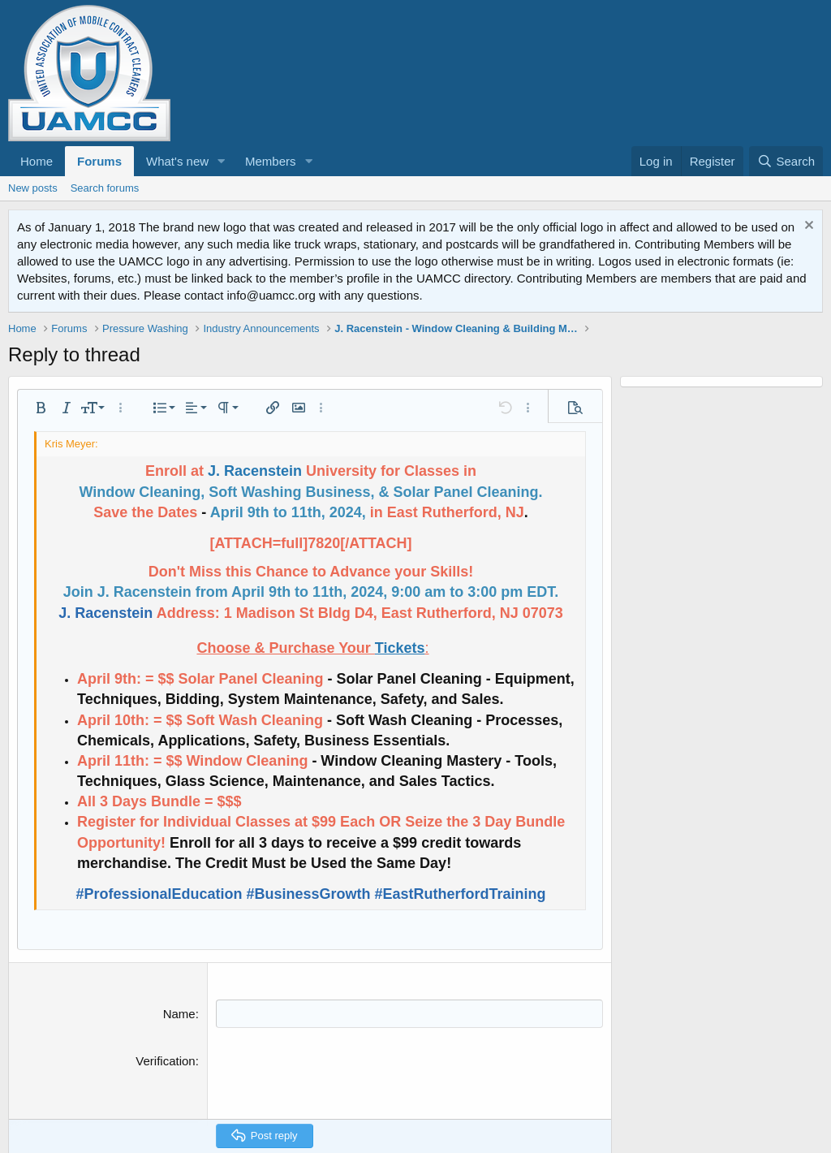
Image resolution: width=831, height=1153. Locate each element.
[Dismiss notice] (807, 226)
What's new (177, 161)
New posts (33, 188)
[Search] (786, 161)
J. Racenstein (255, 471)
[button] (221, 161)
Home (36, 161)
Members (270, 161)
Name (179, 1014)
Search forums (105, 188)
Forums (99, 161)
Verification (165, 1061)
